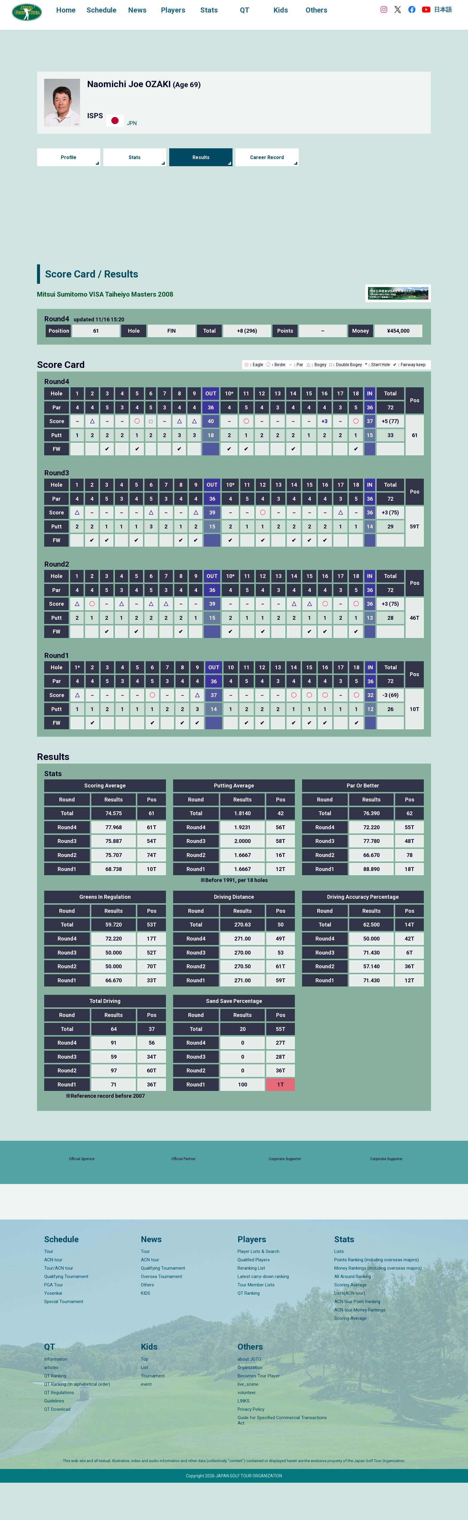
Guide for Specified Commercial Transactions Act (282, 1457)
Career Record (267, 157)
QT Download (57, 1446)
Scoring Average (350, 1322)
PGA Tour (53, 1322)
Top (144, 1396)
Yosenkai (53, 1330)
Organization (250, 1405)
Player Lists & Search (258, 1288)
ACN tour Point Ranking (357, 1339)
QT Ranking (249, 1330)
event (146, 1421)
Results (201, 157)
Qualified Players (254, 1297)
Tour (48, 1288)
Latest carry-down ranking (263, 1313)
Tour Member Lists (256, 1322)
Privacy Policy (251, 1446)
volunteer (247, 1430)
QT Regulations (59, 1430)
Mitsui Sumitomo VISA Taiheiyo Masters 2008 (142, 293)
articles (51, 1405)
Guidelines (54, 1438)
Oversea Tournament (161, 1313)
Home (71, 11)
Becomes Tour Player (259, 1413)
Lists (339, 1288)
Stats (134, 157)
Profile (68, 157)
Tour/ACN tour (58, 1305)
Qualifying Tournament (66, 1313)
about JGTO (249, 1396)
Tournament (153, 1413)
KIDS (145, 1330)
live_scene (248, 1421)
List (144, 1405)
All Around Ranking (352, 1313)
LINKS (244, 1438)
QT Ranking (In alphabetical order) (77, 1421)
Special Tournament (63, 1339)
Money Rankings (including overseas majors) (378, 1305)
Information (55, 1396)
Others (147, 1322)
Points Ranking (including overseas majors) (376, 1297)
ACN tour (53, 1297)
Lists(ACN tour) (349, 1330)
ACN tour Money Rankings (360, 1347)
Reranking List (251, 1305)
